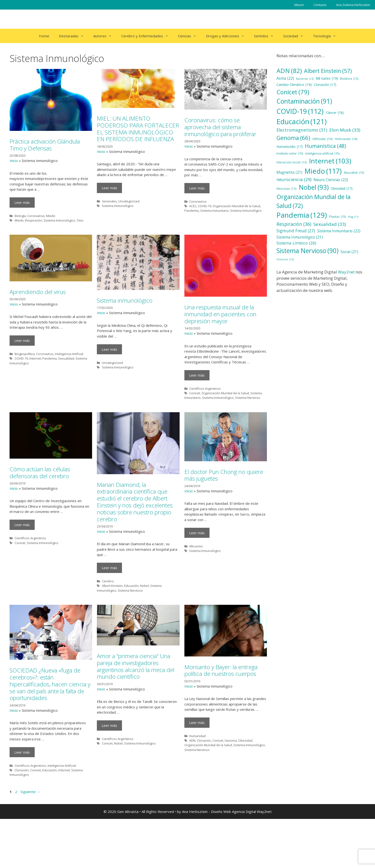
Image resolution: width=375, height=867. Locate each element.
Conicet (194, 393)
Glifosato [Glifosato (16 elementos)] (322, 138)
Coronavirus (36, 216)
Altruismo (196, 580)
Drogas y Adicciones (227, 36)
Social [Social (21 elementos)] (349, 252)
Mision (299, 5)
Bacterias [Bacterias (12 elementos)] (305, 79)
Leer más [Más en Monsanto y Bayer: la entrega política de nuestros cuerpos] (197, 774)
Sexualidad (66, 358)
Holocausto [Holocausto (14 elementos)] (346, 139)
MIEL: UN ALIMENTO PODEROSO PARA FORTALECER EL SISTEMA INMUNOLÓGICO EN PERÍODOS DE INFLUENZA (138, 128)
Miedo (50, 216)
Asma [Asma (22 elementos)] (285, 78)
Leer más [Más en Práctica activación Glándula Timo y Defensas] (22, 202)
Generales (109, 201)
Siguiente (30, 839)
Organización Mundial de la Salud (236, 206)
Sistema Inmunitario (214, 210)
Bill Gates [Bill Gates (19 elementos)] (327, 78)
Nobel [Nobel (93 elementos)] (314, 187)
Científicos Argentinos (205, 388)
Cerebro (108, 602)
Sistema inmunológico (124, 300)
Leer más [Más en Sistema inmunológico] (109, 349)
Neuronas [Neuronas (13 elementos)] (286, 189)
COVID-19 (204, 206)
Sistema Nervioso (247, 397)
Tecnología (327, 36)
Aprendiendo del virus (38, 292)
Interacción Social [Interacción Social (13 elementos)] (291, 162)
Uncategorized (128, 201)
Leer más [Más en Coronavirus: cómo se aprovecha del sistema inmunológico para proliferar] (197, 188)
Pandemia (191, 210)
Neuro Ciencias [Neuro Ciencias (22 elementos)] (331, 180)
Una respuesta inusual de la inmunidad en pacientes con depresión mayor (220, 314)
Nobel (144, 606)
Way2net (346, 272)
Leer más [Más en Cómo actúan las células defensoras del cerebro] (22, 561)
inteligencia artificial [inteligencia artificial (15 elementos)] (322, 153)
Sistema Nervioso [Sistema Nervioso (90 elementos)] (307, 251)
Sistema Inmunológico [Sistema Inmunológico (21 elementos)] (299, 237)
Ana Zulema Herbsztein (353, 5)
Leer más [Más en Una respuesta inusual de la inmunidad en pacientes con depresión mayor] (197, 375)
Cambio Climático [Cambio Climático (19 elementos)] (294, 84)
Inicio (14, 160)
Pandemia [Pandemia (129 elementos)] (301, 215)
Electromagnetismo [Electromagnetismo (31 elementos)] (301, 130)
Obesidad (245, 792)
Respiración (33, 220)
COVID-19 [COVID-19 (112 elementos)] (300, 111)
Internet (35, 358)
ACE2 (192, 206)
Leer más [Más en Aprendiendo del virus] (22, 340)
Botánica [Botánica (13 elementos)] (349, 79)
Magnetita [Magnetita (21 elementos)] (289, 172)
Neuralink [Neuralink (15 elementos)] (354, 172)
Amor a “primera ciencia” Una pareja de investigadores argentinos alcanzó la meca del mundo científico (135, 728)
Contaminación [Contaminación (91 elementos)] (304, 101)
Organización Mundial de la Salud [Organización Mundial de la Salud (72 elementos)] (313, 201)
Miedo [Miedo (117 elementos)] (323, 171)
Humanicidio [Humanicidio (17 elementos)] (289, 146)
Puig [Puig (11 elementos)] (353, 217)
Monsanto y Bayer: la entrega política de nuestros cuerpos (221, 721)
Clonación (22, 818)
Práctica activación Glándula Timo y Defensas (45, 144)
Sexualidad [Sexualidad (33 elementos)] (329, 224)
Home (44, 35)
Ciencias (189, 36)
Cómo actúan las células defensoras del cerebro (40, 508)
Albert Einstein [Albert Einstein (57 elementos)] (328, 71)
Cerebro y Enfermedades (147, 36)
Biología (20, 216)
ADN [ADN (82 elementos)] (289, 70)
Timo (80, 220)
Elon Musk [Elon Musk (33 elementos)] (344, 130)
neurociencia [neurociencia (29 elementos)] (293, 179)
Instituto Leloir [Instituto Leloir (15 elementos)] (289, 153)
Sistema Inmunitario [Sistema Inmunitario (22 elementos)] (338, 231)
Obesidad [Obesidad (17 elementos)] (342, 188)
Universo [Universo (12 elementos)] (285, 259)
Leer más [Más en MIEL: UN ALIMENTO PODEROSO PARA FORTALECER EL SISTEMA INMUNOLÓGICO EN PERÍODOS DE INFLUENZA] (109, 187)
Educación (131, 606)
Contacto (320, 5)
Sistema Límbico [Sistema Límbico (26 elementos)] (296, 243)
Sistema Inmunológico (59, 220)
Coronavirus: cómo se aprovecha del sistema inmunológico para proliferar (220, 127)
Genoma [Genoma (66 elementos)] (293, 137)
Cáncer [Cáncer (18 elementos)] (335, 112)
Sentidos (266, 36)
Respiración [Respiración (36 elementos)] (293, 224)
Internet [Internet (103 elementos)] (330, 161)
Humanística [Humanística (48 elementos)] (325, 146)
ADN (192, 792)
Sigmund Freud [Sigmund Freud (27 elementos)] (295, 231)
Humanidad (197, 787)
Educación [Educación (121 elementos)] (301, 121)
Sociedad (295, 36)
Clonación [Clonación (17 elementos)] (325, 84)
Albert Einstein (112, 606)
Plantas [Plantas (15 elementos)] (337, 216)
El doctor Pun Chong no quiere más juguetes (223, 508)
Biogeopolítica (25, 354)
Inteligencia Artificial (69, 354)
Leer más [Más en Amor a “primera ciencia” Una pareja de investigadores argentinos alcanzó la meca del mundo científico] (109, 788)
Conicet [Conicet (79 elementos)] (292, 91)
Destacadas (73, 36)
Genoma (231, 792)
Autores (104, 36)
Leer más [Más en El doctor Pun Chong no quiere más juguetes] (197, 566)
